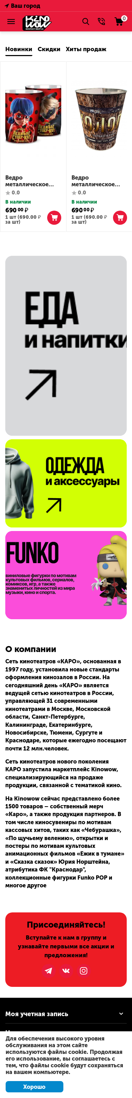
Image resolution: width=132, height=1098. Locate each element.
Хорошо (34, 1087)
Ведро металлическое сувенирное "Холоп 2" (98, 181)
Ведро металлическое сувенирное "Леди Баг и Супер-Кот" (31, 181)
